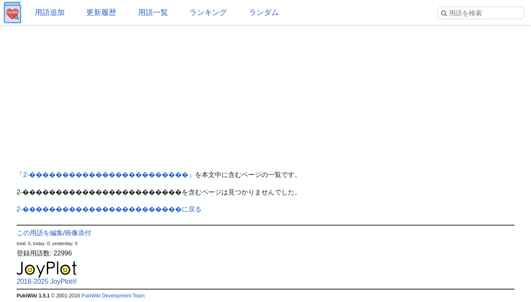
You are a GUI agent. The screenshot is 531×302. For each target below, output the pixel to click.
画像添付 (78, 232)
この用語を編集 (40, 232)
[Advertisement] (265, 91)
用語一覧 (153, 12)
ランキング (208, 12)
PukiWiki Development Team (113, 296)
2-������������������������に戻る (109, 209)
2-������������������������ (105, 174)
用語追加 (50, 12)
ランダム (264, 12)
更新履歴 (101, 12)
